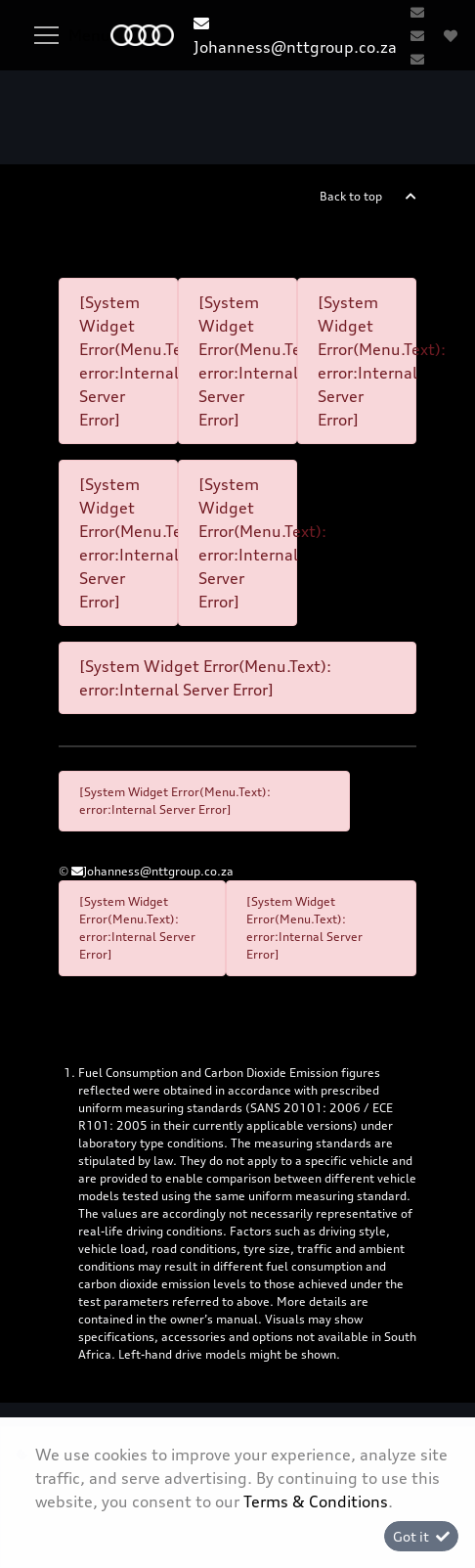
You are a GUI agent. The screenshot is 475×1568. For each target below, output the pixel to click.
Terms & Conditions (315, 1501)
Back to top (351, 196)
